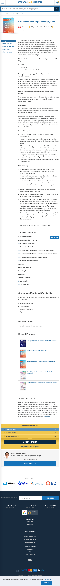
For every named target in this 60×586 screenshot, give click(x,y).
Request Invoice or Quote (30, 447)
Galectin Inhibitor (24, 326)
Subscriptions (30, 542)
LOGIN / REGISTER (30, 554)
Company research (30, 536)
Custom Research (30, 539)
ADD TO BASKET (30, 442)
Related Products (7, 52)
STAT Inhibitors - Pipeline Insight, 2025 (37, 350)
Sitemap (20, 575)
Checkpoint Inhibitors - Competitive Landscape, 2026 (41, 361)
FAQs (30, 552)
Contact (30, 549)
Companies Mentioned (8, 46)
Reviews (29, 527)
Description (5, 41)
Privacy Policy (27, 575)
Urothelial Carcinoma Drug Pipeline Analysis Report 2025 (42, 382)
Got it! (46, 583)
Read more (47, 416)
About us (30, 521)
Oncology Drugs (37, 326)
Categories (30, 534)
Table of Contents (7, 43)
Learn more (47, 580)
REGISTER (50, 498)
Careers (30, 524)
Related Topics (6, 49)
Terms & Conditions (37, 575)
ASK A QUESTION (30, 464)
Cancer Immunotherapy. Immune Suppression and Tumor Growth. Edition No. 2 (42, 341)
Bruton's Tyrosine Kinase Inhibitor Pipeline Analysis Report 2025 (40, 372)
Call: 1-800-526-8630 (30, 459)
